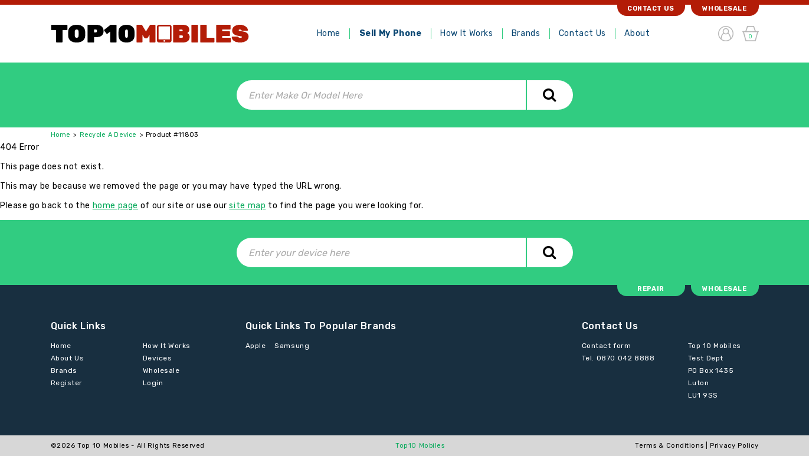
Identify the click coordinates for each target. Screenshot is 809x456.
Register (67, 383)
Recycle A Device (108, 135)
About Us (67, 358)
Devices (157, 358)
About (637, 33)
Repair (650, 289)
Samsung (291, 346)
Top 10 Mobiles (103, 446)
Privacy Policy (734, 446)
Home (328, 33)
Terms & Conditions (669, 446)
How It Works (466, 33)
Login (153, 383)
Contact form (606, 346)
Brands (526, 33)
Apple (255, 346)
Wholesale (724, 8)
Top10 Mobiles (420, 446)
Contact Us (582, 33)
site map (247, 206)
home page (115, 206)
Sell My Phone (390, 33)
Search (549, 95)
